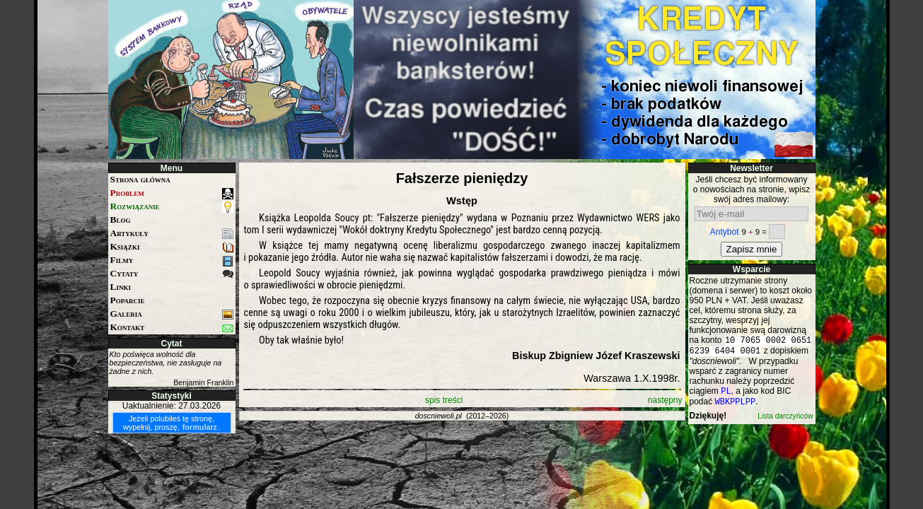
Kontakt (171, 328)
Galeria (171, 314)
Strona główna (140, 179)
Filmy (171, 261)
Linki (120, 286)
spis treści (444, 400)
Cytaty (171, 274)
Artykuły (171, 234)
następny (665, 400)
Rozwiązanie (171, 207)
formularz (199, 427)
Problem (171, 193)
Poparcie (127, 300)
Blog (120, 219)
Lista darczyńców (785, 422)
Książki (171, 247)
